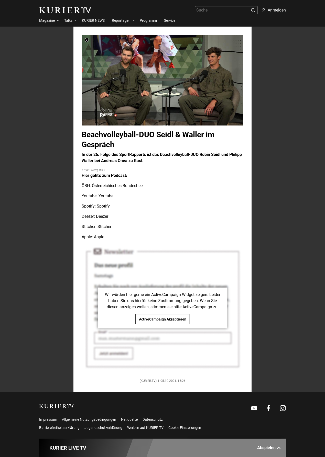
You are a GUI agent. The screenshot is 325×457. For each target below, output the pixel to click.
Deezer (102, 216)
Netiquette (129, 419)
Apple (99, 236)
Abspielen (269, 447)
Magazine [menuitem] (47, 20)
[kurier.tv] (56, 406)
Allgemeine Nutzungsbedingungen (89, 419)
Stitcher (104, 226)
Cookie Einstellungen (184, 428)
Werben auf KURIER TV (145, 428)
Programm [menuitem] (148, 20)
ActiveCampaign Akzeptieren (162, 319)
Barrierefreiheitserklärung (59, 428)
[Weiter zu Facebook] (268, 408)
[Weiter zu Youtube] (254, 408)
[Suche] (222, 10)
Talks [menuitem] (68, 20)
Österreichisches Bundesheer (118, 185)
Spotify (103, 206)
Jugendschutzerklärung (103, 428)
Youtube (106, 195)
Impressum (48, 419)
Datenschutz (153, 419)
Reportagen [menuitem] (121, 20)
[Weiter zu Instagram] (283, 408)
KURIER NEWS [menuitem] (93, 20)
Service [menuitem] (169, 20)
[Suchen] (253, 10)
